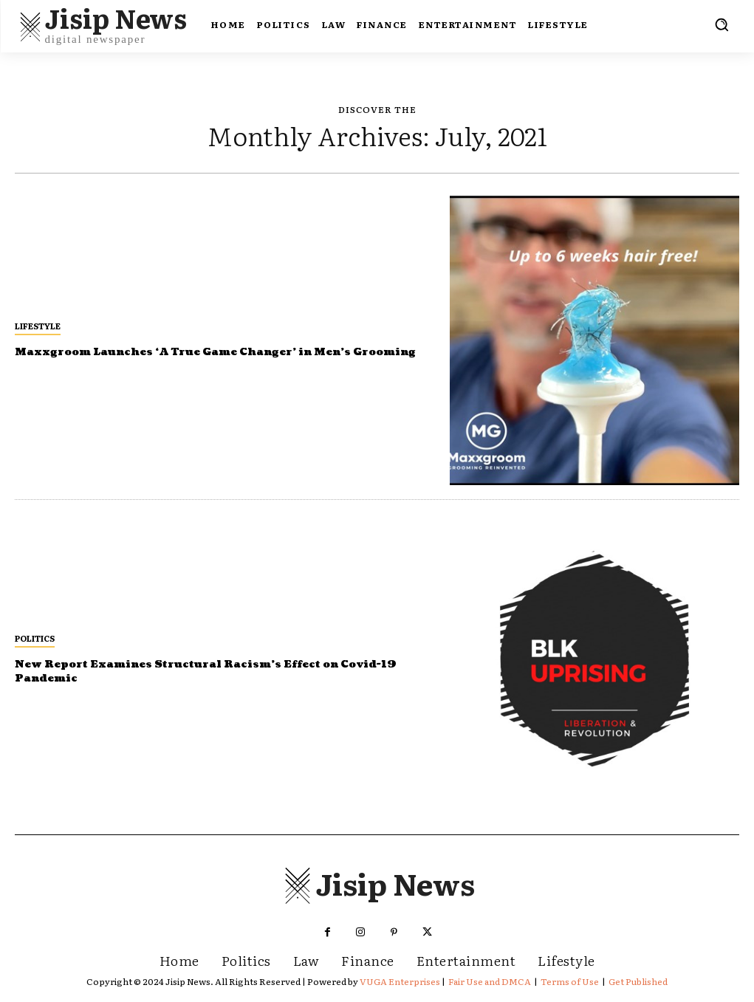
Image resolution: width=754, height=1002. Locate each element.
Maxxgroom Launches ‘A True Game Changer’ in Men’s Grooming (208, 351)
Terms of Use (570, 981)
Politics (35, 638)
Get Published (638, 981)
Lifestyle (38, 318)
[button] (721, 24)
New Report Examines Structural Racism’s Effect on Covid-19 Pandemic (202, 671)
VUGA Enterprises (400, 981)
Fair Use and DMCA (489, 981)
